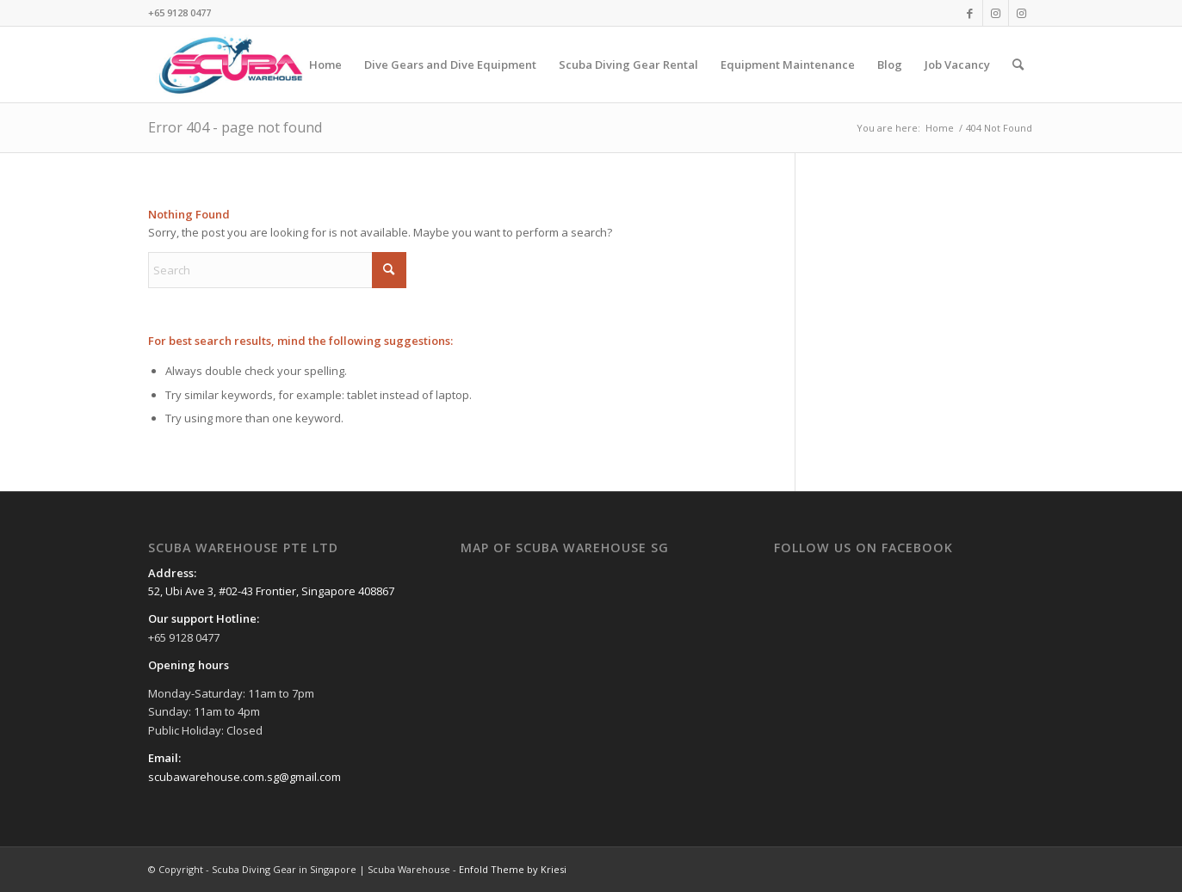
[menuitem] (325, 64)
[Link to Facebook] (969, 13)
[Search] (1018, 64)
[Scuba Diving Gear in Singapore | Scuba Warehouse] (230, 64)
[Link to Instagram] (995, 13)
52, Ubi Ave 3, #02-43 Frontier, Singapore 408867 (271, 591)
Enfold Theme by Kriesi (512, 869)
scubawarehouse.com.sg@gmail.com (244, 776)
